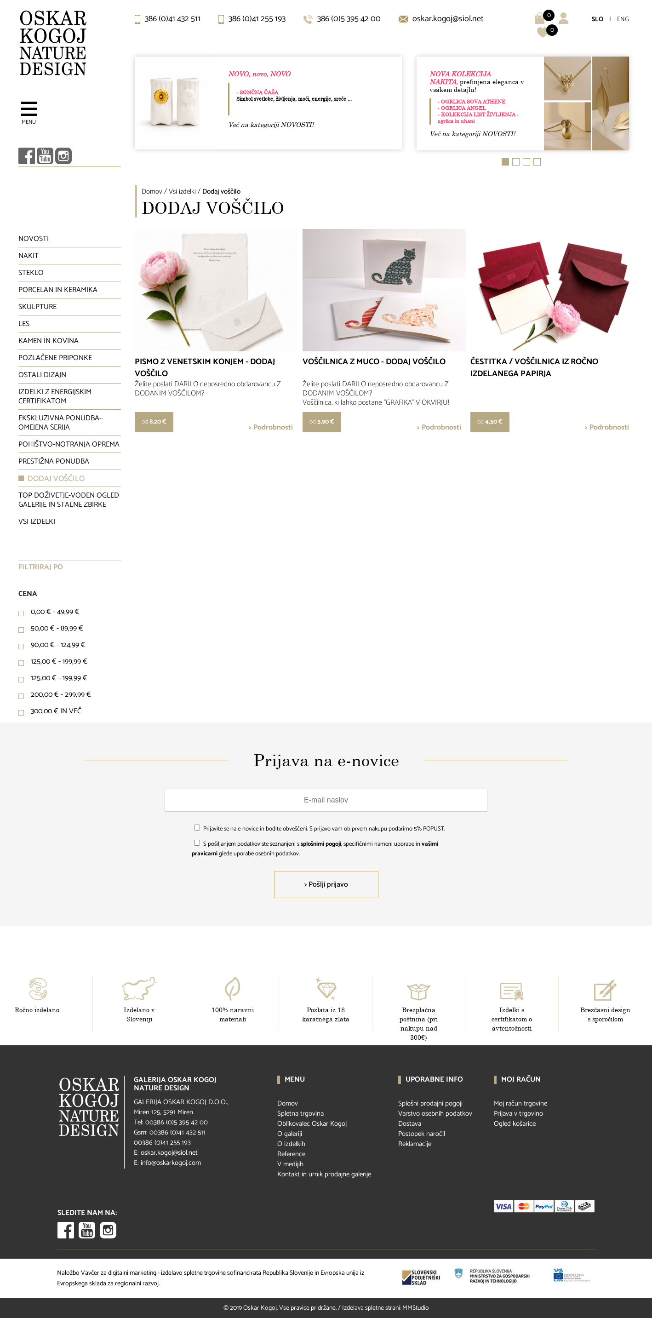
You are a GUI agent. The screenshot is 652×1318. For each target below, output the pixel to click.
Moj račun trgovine (520, 1103)
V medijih (290, 1164)
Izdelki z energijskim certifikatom (55, 396)
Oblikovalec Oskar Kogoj (312, 1123)
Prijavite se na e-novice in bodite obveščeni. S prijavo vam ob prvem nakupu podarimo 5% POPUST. (324, 829)
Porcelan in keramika (57, 290)
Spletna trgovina (300, 1113)
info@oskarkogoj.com (171, 1163)
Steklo (31, 273)
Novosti (33, 239)
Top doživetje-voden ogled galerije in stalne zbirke (68, 500)
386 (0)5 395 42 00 (342, 19)
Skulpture (37, 307)
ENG (623, 19)
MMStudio (415, 1308)
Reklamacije (414, 1144)
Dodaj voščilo (56, 478)
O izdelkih (291, 1144)
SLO (597, 19)
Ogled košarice (515, 1123)
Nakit (28, 256)
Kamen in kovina (48, 341)
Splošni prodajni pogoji (430, 1103)
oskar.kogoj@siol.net (441, 19)
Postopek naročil (421, 1134)
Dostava (409, 1123)
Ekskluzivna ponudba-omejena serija (60, 423)
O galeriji (289, 1134)
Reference (291, 1154)
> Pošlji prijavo (326, 884)
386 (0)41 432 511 (167, 19)
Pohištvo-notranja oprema (69, 444)
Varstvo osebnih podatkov (435, 1113)
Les (23, 324)
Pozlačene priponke (55, 358)
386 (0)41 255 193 (252, 19)
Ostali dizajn (42, 375)
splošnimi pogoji (321, 844)
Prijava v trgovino (518, 1113)
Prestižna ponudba (53, 461)
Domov (152, 191)
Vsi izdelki (36, 522)
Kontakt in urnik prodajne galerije (324, 1174)
